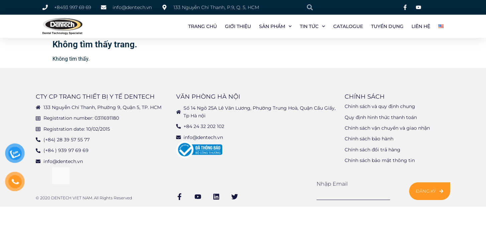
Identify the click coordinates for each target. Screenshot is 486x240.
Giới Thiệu (238, 26)
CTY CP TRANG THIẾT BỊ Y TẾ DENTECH (95, 98)
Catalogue (348, 26)
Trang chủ (202, 26)
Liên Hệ (420, 26)
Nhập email (332, 185)
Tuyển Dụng (387, 26)
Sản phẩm (275, 26)
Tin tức (312, 26)
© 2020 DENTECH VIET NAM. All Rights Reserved (84, 199)
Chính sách (365, 98)
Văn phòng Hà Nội (208, 98)
